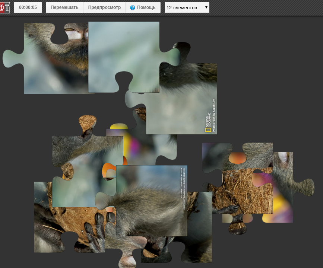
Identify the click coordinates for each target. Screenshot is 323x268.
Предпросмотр (104, 7)
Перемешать (65, 7)
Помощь (146, 7)
